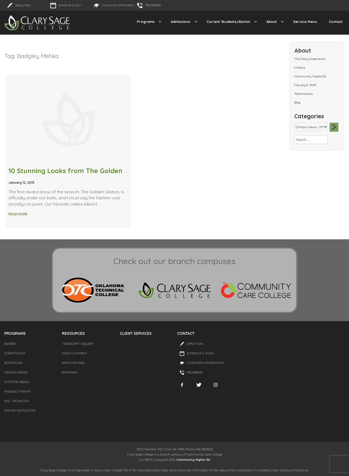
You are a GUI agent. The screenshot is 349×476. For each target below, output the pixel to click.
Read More (18, 214)
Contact (336, 21)
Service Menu (305, 21)
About (271, 21)
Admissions (180, 21)
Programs (146, 21)
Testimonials (303, 94)
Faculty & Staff (305, 85)
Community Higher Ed (193, 460)
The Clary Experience (309, 59)
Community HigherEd (310, 76)
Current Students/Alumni (228, 21)
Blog (297, 102)
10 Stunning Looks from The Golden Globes (77, 171)
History (299, 67)
